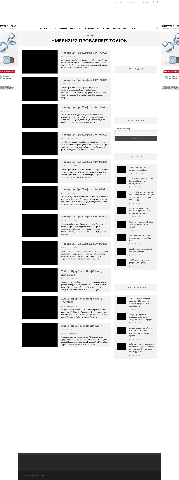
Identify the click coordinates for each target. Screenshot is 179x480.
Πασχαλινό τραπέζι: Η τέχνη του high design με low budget (141, 224)
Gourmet (89, 28)
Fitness (63, 28)
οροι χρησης (131, 2)
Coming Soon (119, 28)
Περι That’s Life (144, 2)
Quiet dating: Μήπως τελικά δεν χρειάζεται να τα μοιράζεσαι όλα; (141, 181)
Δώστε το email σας (122, 129)
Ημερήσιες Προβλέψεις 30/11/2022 (84, 52)
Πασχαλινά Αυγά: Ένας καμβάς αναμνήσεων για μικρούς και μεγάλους (139, 210)
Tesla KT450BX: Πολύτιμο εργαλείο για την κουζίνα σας (140, 238)
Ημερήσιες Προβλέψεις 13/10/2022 (84, 162)
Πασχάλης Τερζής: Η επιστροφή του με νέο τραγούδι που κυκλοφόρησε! (141, 317)
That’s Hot (44, 28)
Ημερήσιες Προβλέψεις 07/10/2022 (84, 216)
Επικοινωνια (118, 2)
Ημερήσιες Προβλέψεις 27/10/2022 (84, 134)
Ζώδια (132, 28)
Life (54, 28)
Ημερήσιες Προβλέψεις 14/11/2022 (84, 107)
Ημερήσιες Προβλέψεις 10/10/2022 (84, 189)
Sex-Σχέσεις (75, 28)
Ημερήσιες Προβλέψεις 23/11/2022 (84, 80)
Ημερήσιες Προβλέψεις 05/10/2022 (84, 243)
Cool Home (103, 28)
